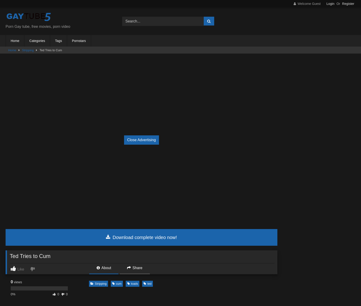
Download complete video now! (141, 237)
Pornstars (79, 41)
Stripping (28, 50)
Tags (58, 41)
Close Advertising (141, 140)
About (104, 268)
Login (330, 4)
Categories (37, 41)
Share (134, 268)
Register (348, 4)
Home (15, 41)
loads (132, 283)
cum (116, 283)
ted (147, 283)
